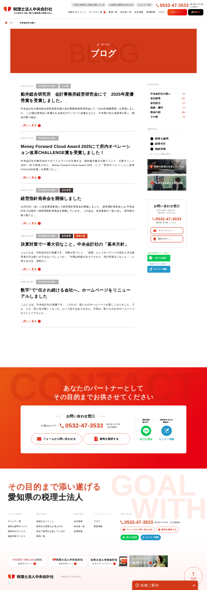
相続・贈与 (168, 108)
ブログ (97, 521)
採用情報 (78, 531)
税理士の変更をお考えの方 (49, 526)
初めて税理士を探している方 (50, 531)
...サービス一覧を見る (158, 154)
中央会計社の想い (168, 94)
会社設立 (168, 103)
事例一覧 (40, 536)
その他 (168, 117)
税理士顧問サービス (18, 526)
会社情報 (78, 521)
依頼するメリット (45, 521)
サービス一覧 (14, 521)
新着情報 (98, 526)
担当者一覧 (79, 526)
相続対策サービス (16, 536)
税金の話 (168, 112)
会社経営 (168, 98)
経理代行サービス (16, 531)
